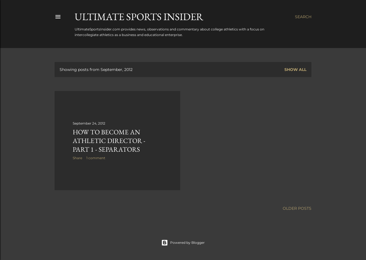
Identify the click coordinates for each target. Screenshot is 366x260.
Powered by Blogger (183, 242)
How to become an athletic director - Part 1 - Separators (109, 141)
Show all (295, 69)
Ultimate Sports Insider (139, 16)
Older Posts (297, 208)
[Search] (303, 16)
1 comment (95, 158)
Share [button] (77, 158)
